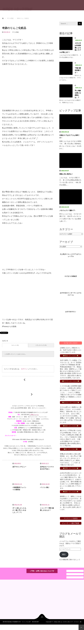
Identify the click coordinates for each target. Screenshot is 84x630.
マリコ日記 (15, 32)
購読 (64, 554)
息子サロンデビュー (19, 467)
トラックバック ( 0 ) (41, 345)
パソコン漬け (44, 487)
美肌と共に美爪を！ (66, 174)
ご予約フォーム (34, 414)
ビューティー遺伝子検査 (70, 523)
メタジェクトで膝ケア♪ (67, 210)
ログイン (24, 369)
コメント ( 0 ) (15, 345)
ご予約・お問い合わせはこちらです (42, 571)
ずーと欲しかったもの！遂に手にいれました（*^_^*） (19, 510)
